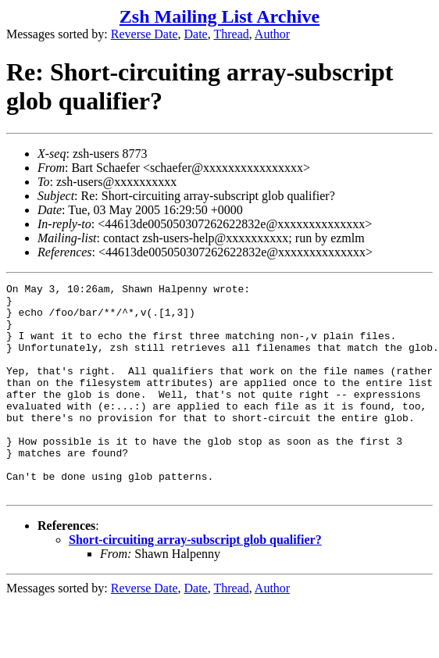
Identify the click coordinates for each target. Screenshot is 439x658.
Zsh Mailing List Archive (219, 16)
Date (196, 34)
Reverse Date (144, 34)
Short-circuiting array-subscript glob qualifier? (195, 581)
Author (272, 34)
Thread (230, 34)
